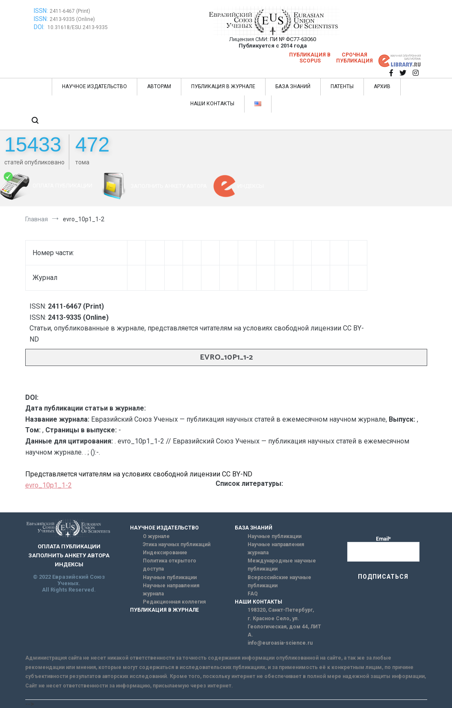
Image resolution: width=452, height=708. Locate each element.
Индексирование (165, 553)
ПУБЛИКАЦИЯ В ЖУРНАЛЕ (223, 86)
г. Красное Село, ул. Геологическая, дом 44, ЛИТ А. (284, 627)
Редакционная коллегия (174, 602)
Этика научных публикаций (176, 544)
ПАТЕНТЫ (342, 86)
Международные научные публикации (282, 565)
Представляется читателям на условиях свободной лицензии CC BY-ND (138, 474)
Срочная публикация (354, 58)
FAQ (253, 594)
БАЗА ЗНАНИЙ (292, 86)
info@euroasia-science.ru (280, 643)
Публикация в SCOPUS (310, 58)
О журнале (156, 536)
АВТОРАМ (159, 86)
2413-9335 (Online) (72, 19)
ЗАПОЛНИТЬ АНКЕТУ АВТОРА (168, 186)
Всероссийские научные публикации (279, 581)
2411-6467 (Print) (70, 11)
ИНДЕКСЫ (250, 186)
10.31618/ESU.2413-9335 (77, 27)
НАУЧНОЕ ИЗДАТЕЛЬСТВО (94, 86)
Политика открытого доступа (169, 565)
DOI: (40, 27)
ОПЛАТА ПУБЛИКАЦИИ (62, 185)
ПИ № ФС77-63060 (293, 39)
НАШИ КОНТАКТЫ (212, 104)
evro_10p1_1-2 (48, 485)
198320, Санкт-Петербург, (281, 610)
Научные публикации (170, 577)
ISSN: (41, 10)
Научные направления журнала (171, 590)
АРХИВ (382, 86)
